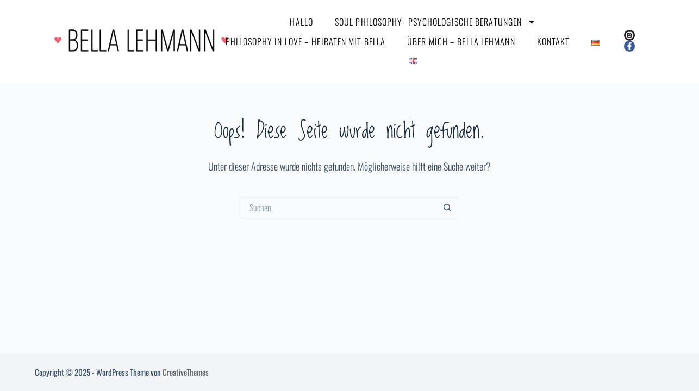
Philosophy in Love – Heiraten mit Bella (305, 41)
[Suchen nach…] (338, 207)
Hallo (301, 21)
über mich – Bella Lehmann (461, 41)
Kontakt (553, 41)
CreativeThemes (186, 372)
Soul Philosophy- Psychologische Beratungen (435, 21)
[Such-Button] (447, 207)
